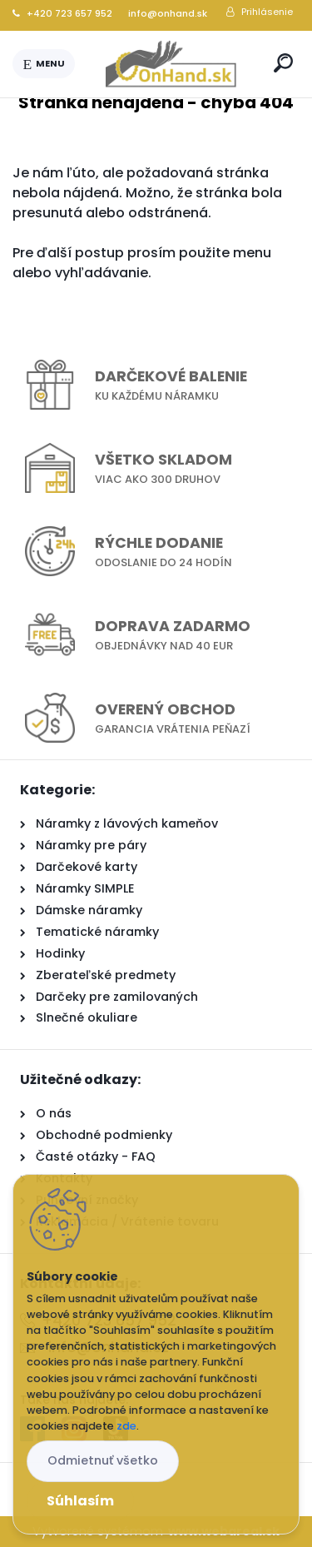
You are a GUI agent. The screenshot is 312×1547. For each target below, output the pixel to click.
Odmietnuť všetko (102, 1460)
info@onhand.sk (166, 13)
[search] (283, 63)
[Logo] (171, 64)
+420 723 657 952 (62, 13)
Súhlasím (80, 1500)
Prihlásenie (267, 11)
